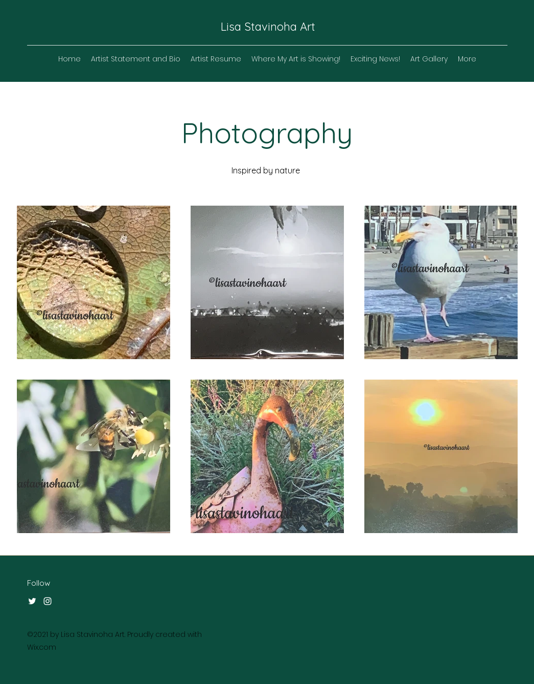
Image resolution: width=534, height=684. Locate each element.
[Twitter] (32, 601)
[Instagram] (47, 601)
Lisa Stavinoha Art (268, 26)
